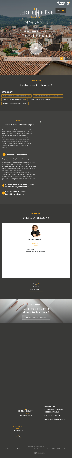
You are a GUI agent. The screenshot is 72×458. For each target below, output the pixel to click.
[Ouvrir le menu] (61, 10)
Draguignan (15, 178)
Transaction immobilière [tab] (16, 154)
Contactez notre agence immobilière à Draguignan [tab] (16, 192)
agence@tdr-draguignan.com (54, 419)
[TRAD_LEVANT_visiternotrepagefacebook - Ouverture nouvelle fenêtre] (15, 436)
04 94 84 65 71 (52, 415)
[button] (37, 284)
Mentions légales (36, 449)
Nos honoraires (11, 449)
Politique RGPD (56, 449)
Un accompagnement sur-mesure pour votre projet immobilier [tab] (19, 185)
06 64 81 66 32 (31, 249)
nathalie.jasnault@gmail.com (35, 252)
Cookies (66, 449)
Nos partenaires (24, 449)
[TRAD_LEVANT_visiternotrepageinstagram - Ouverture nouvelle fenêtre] (19, 436)
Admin (46, 449)
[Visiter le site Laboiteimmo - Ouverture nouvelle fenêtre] (39, 453)
